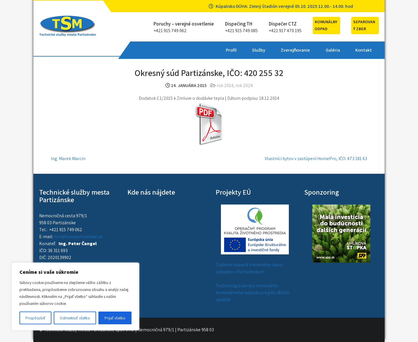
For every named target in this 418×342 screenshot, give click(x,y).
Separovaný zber (364, 25)
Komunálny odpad (326, 25)
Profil (144, 50)
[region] (75, 296)
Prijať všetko (115, 318)
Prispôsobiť (35, 318)
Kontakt (276, 50)
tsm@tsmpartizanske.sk (78, 237)
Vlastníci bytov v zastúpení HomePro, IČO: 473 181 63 (316, 158)
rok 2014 (225, 85)
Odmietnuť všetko (75, 318)
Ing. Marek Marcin (68, 158)
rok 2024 (244, 85)
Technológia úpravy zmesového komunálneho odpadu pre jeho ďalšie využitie (252, 293)
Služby (171, 50)
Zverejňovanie (208, 50)
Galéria (245, 50)
